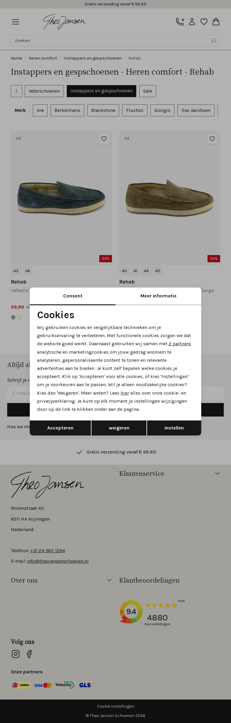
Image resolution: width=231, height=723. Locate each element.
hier (125, 393)
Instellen (174, 428)
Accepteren (60, 428)
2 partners (180, 343)
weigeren (119, 428)
